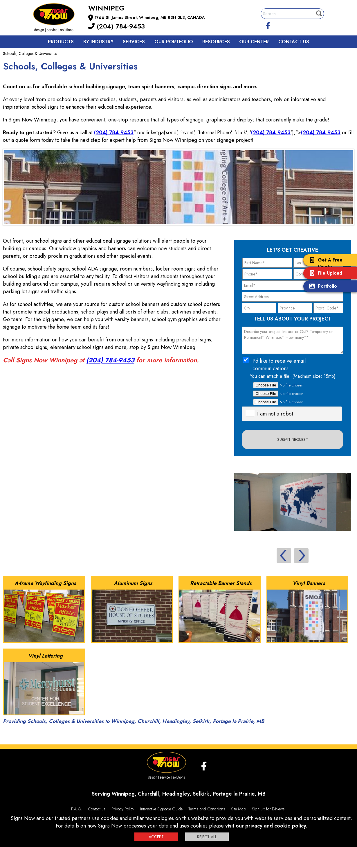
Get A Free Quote (324, 263)
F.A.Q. (76, 809)
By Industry (98, 41)
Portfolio (321, 287)
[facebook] (268, 25)
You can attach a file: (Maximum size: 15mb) (293, 376)
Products (61, 41)
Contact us (293, 41)
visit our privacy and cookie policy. (266, 826)
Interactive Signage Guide (161, 809)
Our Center (254, 41)
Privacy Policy (122, 809)
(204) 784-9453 (116, 26)
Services (134, 41)
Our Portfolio (173, 41)
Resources (216, 41)
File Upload (324, 273)
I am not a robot (275, 414)
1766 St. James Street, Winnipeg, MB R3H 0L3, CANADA (150, 17)
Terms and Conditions (206, 809)
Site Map (238, 809)
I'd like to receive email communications (279, 364)
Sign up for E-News (268, 809)
